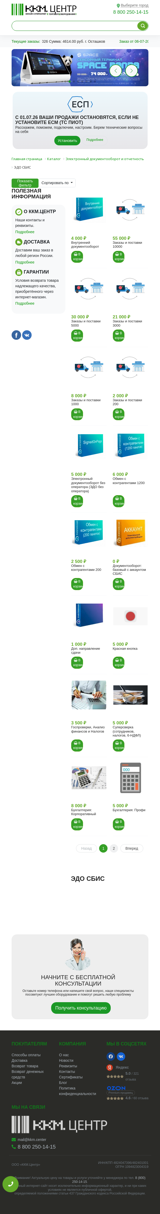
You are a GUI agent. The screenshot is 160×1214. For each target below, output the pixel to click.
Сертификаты (71, 1077)
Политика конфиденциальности (77, 1091)
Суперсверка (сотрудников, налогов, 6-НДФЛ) (127, 731)
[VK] (121, 1056)
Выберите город (134, 5)
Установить (67, 140)
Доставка (19, 1060)
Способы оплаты (26, 1055)
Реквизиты (68, 1066)
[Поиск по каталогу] (142, 25)
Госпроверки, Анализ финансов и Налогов (88, 729)
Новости (66, 1060)
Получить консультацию (81, 1008)
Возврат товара (25, 1066)
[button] (131, 70)
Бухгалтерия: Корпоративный (83, 812)
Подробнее (94, 140)
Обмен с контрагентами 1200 (129, 481)
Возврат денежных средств (28, 1074)
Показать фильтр (25, 183)
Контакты (67, 1071)
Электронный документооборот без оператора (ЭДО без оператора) (88, 485)
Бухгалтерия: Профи (129, 810)
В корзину (78, 256)
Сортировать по (56, 183)
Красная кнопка (125, 649)
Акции (17, 1083)
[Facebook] (110, 1056)
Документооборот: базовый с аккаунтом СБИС (129, 570)
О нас (64, 1055)
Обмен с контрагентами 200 (86, 568)
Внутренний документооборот (85, 244)
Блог (63, 1083)
